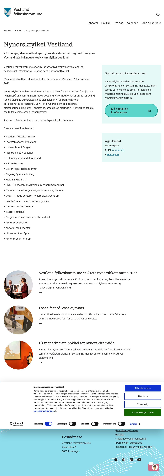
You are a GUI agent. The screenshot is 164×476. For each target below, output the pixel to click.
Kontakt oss (123, 426)
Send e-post (113, 154)
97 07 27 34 (118, 149)
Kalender (132, 23)
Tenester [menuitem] (92, 23)
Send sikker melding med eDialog (135, 422)
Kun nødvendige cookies (143, 459)
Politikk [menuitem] (105, 23)
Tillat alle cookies (143, 435)
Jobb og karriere (151, 23)
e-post (126, 418)
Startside (8, 30)
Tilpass (143, 443)
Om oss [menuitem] (118, 23)
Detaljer (133, 471)
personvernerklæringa (43, 458)
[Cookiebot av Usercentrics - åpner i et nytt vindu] (16, 471)
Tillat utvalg (142, 451)
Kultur (20, 30)
